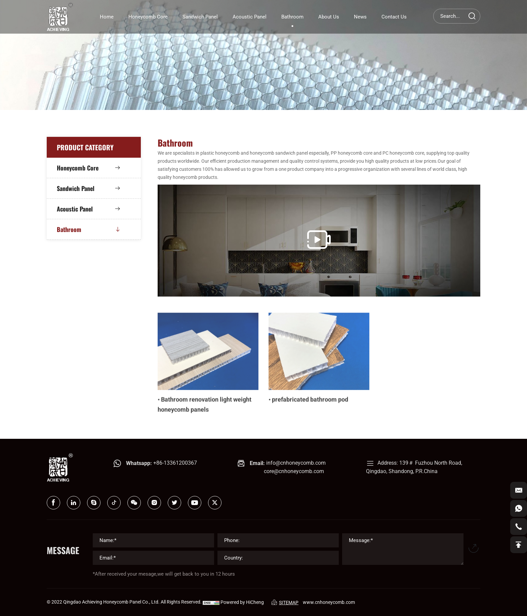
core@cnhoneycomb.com (294, 471)
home (107, 17)
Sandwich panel (200, 17)
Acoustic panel (250, 17)
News (360, 17)
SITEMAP (285, 602)
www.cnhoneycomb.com (329, 602)
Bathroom (292, 17)
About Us (328, 17)
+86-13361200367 (175, 463)
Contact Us (394, 17)
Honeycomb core (148, 17)
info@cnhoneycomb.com (296, 463)
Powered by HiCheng (242, 602)
